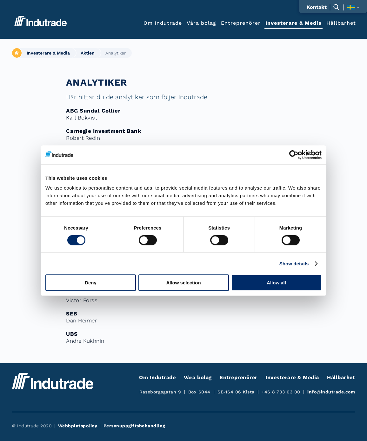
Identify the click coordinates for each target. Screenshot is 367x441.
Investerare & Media (293, 23)
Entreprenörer (241, 23)
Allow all (276, 282)
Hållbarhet (341, 23)
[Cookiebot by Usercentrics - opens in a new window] (294, 154)
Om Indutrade (162, 23)
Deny (91, 282)
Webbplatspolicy (77, 425)
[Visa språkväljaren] (353, 7)
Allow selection (183, 282)
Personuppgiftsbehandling (134, 425)
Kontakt (317, 7)
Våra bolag (201, 23)
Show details (294, 263)
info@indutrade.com (331, 391)
